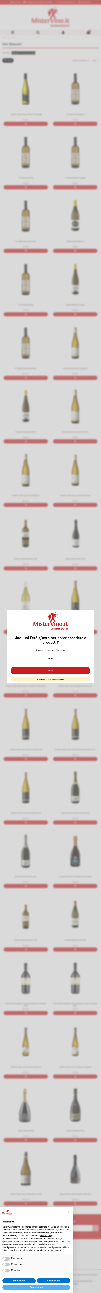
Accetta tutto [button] (53, 1280)
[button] (68, 1212)
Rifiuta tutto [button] (19, 1280)
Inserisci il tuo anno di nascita (50, 650)
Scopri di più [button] (36, 1287)
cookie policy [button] (46, 1235)
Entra (50, 670)
